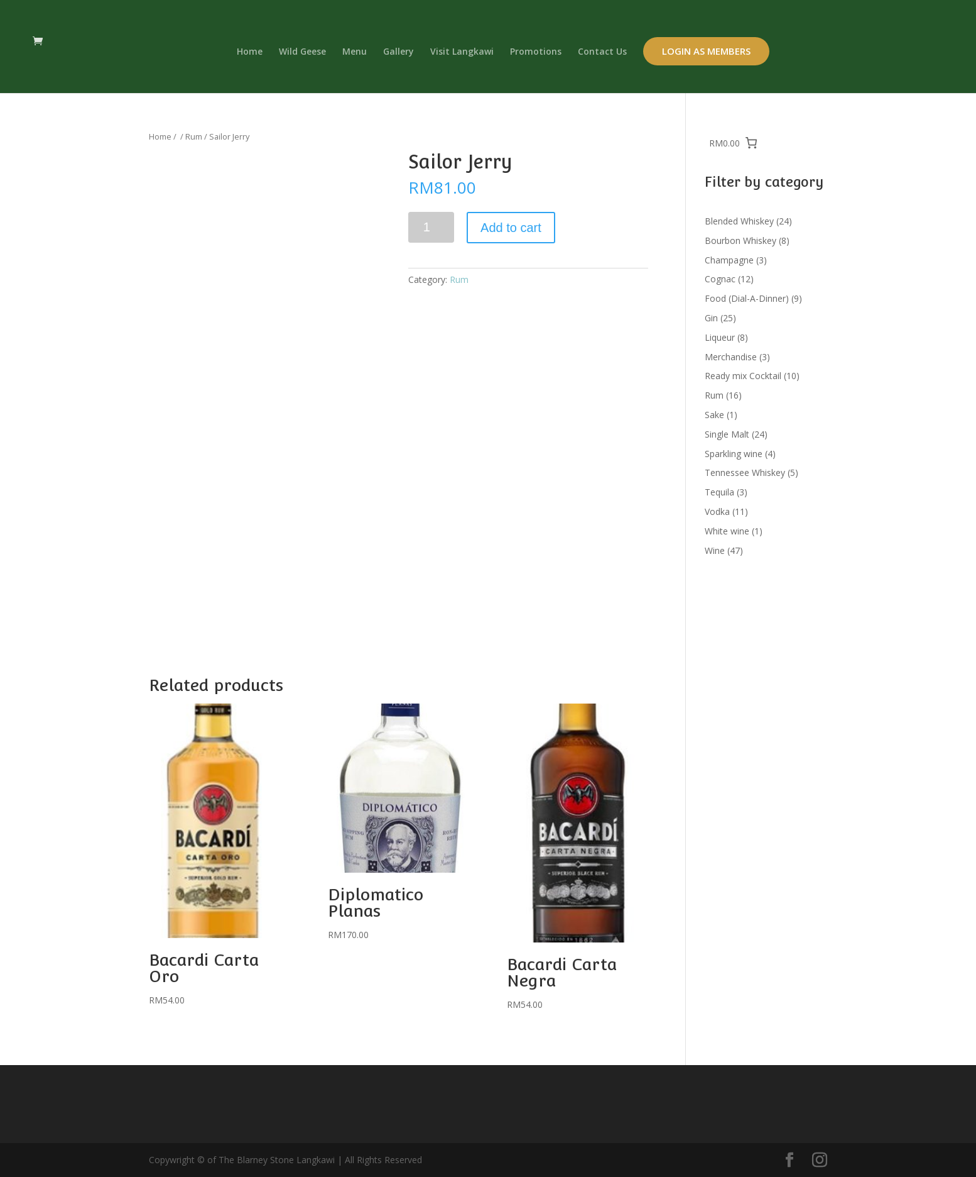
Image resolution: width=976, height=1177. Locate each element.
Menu (354, 52)
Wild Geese (302, 52)
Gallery (398, 52)
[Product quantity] (431, 227)
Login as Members (706, 51)
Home (250, 52)
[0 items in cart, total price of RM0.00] (733, 143)
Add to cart (510, 228)
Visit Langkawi (462, 52)
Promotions (535, 52)
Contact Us (602, 52)
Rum (193, 136)
